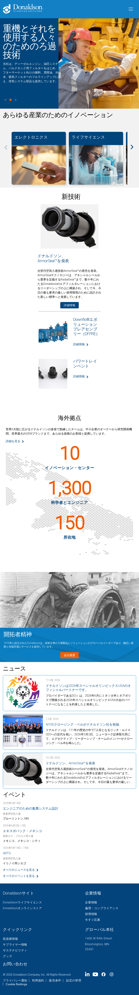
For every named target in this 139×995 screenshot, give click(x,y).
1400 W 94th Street (98, 938)
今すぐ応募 (92, 919)
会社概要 (69, 655)
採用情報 (91, 914)
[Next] (134, 150)
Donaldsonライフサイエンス (22, 902)
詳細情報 (69, 305)
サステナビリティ (15, 950)
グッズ (7, 956)
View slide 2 (10, 100)
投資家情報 (10, 938)
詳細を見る (13, 441)
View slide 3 (15, 100)
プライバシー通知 (15, 980)
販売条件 (55, 980)
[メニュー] (130, 9)
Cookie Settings (16, 984)
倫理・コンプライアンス (101, 908)
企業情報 (91, 902)
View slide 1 (5, 100)
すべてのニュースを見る (19, 870)
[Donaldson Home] (64, 9)
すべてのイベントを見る (19, 876)
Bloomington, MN (97, 944)
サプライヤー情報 (15, 944)
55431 (89, 949)
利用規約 (38, 980)
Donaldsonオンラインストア (22, 908)
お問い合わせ (15, 964)
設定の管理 (73, 980)
